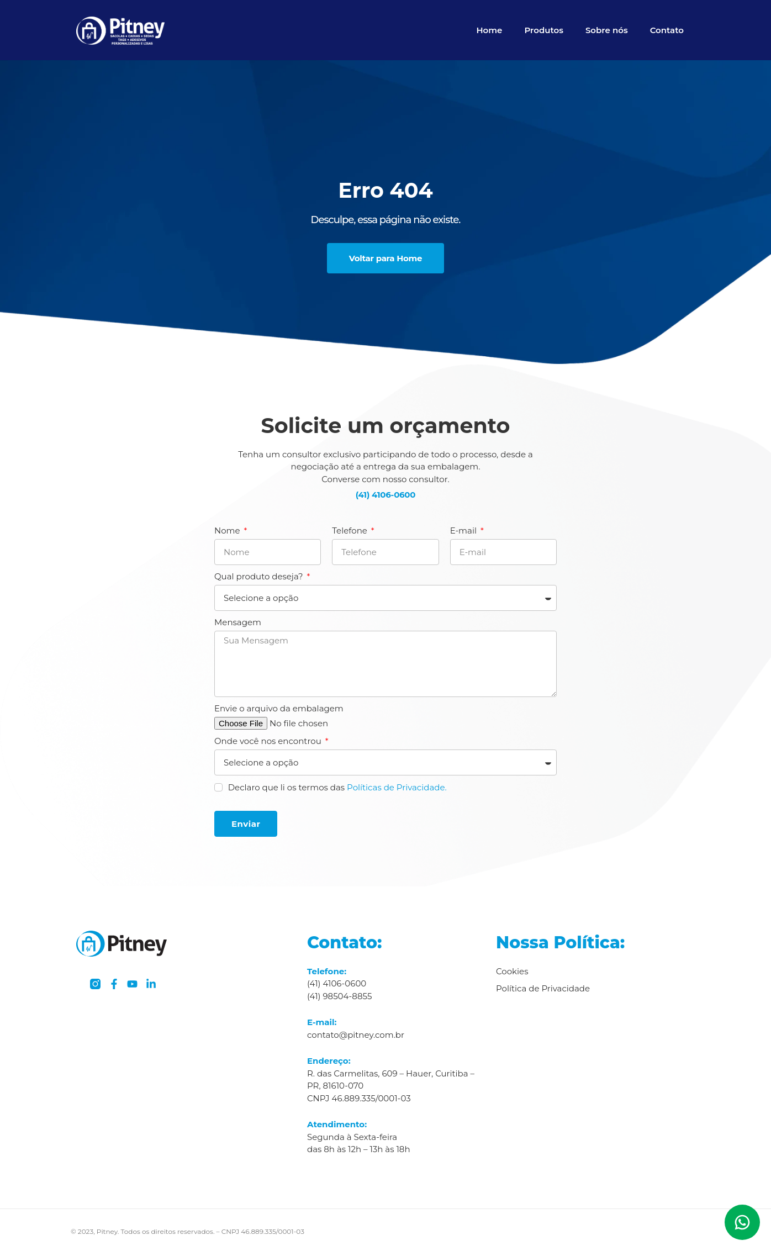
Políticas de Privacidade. (397, 787)
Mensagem (237, 622)
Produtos (543, 30)
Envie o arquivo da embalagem (279, 708)
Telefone (350, 530)
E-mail (464, 530)
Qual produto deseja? (259, 576)
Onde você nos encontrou (269, 741)
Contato (667, 30)
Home (489, 30)
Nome (228, 530)
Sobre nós (606, 30)
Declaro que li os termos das (337, 787)
